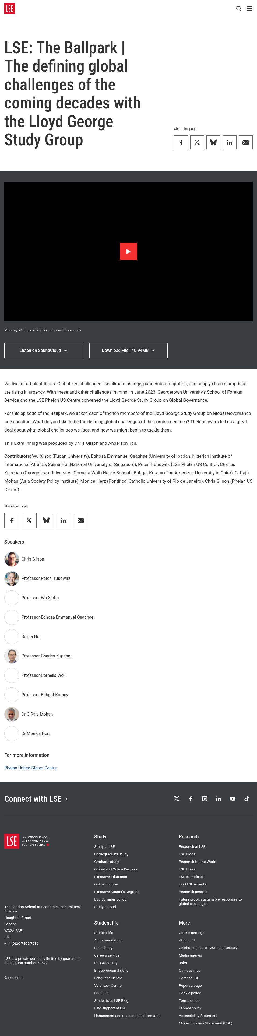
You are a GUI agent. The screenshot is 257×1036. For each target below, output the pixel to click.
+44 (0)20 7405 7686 (21, 943)
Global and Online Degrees (115, 869)
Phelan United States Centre (30, 768)
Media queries (190, 955)
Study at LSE (104, 846)
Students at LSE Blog (111, 1000)
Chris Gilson (33, 559)
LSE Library (103, 948)
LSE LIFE (101, 993)
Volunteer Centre (108, 985)
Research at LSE (192, 846)
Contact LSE (189, 978)
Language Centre (108, 978)
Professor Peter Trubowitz (46, 578)
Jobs (183, 963)
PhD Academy (105, 963)
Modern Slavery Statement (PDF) (206, 1023)
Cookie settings (191, 932)
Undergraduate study (111, 854)
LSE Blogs (187, 854)
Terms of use (189, 1000)
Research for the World (197, 861)
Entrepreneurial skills (111, 970)
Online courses (106, 884)
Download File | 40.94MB (128, 350)
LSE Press (187, 869)
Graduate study (106, 861)
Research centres (193, 892)
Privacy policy (190, 1008)
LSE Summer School (110, 899)
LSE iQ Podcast (191, 876)
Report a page (190, 985)
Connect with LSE (36, 799)
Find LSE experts (192, 884)
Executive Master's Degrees (116, 892)
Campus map (190, 970)
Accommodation (107, 940)
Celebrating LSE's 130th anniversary (208, 948)
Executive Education (110, 876)
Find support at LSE (110, 1008)
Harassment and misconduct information (127, 1015)
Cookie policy (190, 993)
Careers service (106, 955)
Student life (103, 932)
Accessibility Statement (198, 1015)
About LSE (187, 940)
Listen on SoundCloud (44, 350)
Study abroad (105, 907)
